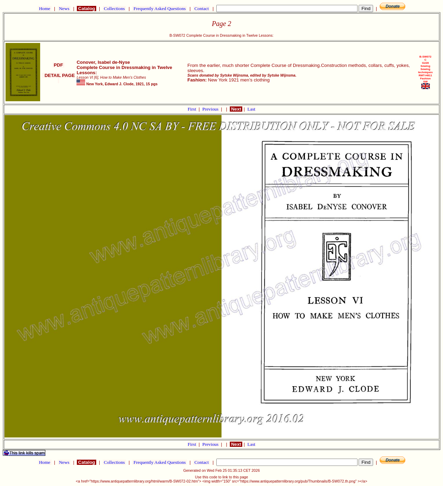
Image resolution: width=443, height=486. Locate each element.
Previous (211, 109)
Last (251, 109)
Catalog (86, 8)
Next (236, 109)
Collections (114, 8)
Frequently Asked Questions (159, 8)
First (192, 109)
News (64, 8)
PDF (58, 65)
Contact (201, 8)
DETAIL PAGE (58, 78)
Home (44, 8)
